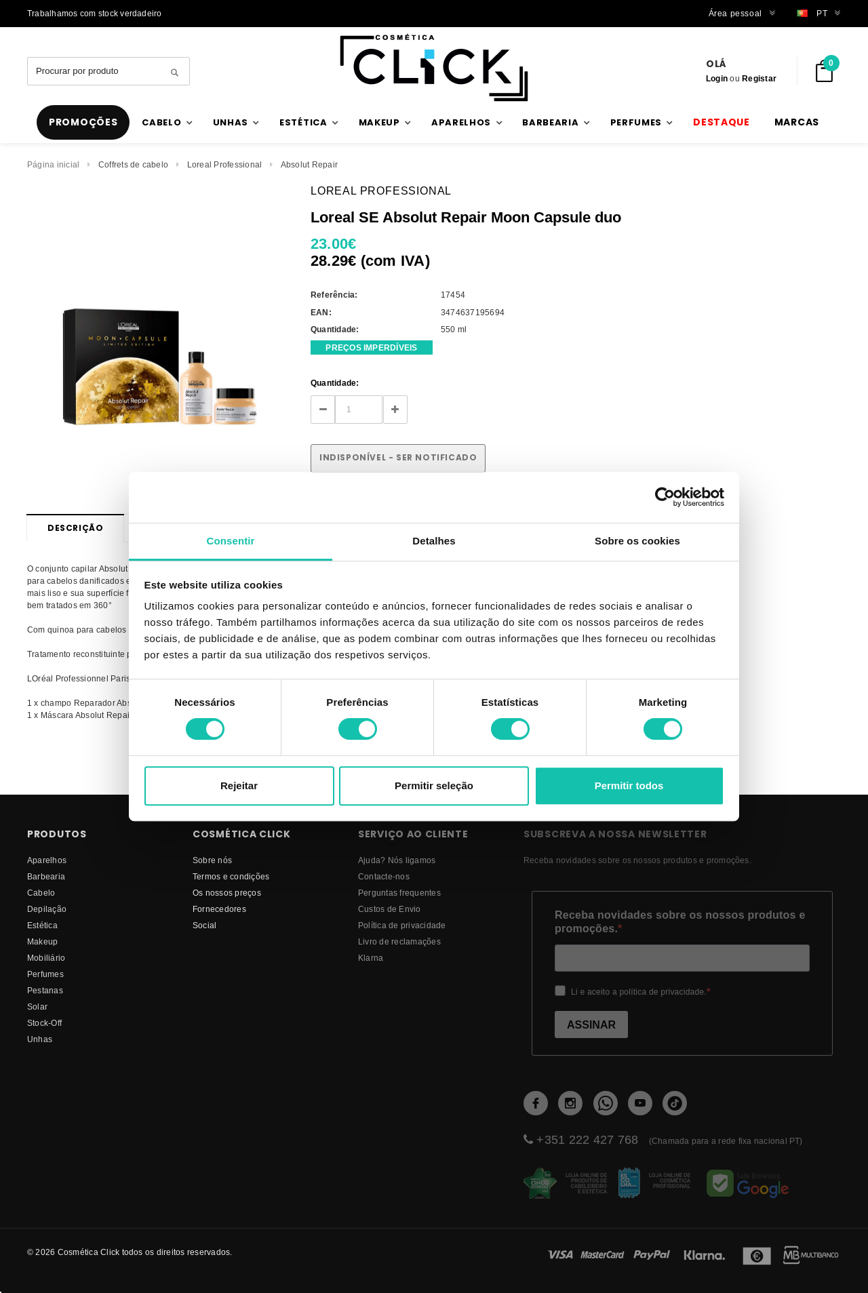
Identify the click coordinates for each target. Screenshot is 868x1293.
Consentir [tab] (231, 540)
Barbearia (46, 876)
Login (717, 78)
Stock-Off (44, 1023)
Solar (37, 1006)
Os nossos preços (227, 893)
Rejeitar (239, 785)
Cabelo (41, 893)
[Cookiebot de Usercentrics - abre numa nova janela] (665, 497)
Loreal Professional (224, 164)
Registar (759, 78)
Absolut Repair (309, 164)
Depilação (46, 909)
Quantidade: (335, 383)
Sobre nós (212, 860)
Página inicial (53, 164)
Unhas (39, 1039)
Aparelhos (46, 860)
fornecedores (219, 909)
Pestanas (45, 990)
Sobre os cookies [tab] (637, 540)
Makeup (42, 941)
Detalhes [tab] (433, 540)
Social (204, 925)
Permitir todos (629, 785)
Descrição (75, 528)
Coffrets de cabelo (133, 164)
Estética (42, 925)
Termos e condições (231, 876)
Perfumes (45, 974)
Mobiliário (46, 958)
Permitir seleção (434, 785)
